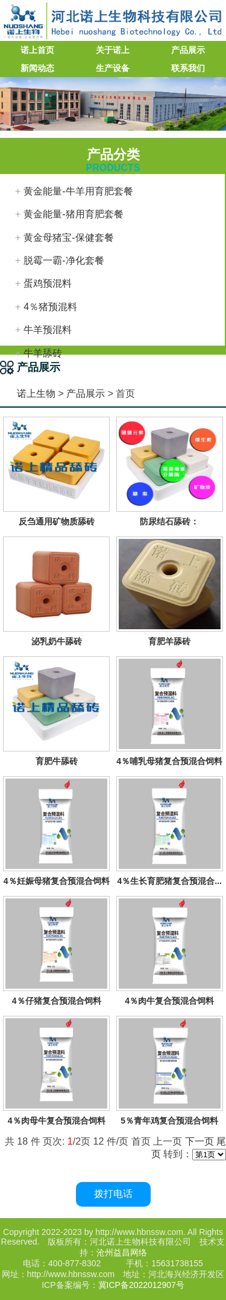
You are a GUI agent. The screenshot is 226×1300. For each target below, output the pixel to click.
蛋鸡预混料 (48, 283)
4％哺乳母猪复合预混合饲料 (169, 761)
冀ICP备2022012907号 (141, 1285)
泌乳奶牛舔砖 (56, 641)
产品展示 (188, 50)
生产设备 (113, 68)
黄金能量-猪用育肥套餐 (73, 214)
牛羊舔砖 (43, 353)
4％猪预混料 (50, 307)
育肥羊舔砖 (169, 641)
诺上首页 (37, 50)
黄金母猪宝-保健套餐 (68, 237)
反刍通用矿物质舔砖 (57, 521)
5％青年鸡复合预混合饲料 (169, 1120)
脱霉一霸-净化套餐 (64, 260)
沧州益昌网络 (121, 1252)
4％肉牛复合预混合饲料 (169, 1001)
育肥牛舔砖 (57, 761)
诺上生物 (36, 393)
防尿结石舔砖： (169, 521)
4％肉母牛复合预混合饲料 (56, 1120)
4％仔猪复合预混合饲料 (56, 1001)
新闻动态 (37, 68)
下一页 (199, 1141)
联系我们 (188, 68)
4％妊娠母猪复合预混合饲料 (57, 881)
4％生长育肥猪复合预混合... (170, 881)
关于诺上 (113, 50)
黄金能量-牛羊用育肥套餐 (78, 191)
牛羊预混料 (48, 330)
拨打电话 (113, 1194)
